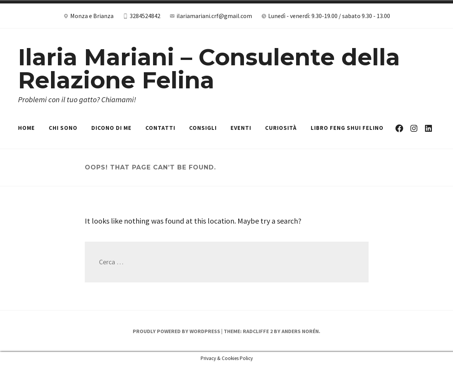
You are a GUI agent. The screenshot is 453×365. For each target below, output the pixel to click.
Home (26, 127)
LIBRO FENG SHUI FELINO (347, 127)
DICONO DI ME (111, 127)
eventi (241, 127)
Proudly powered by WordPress (176, 331)
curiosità (281, 127)
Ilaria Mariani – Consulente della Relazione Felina (209, 68)
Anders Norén (300, 331)
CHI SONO (63, 127)
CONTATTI (160, 127)
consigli (203, 127)
